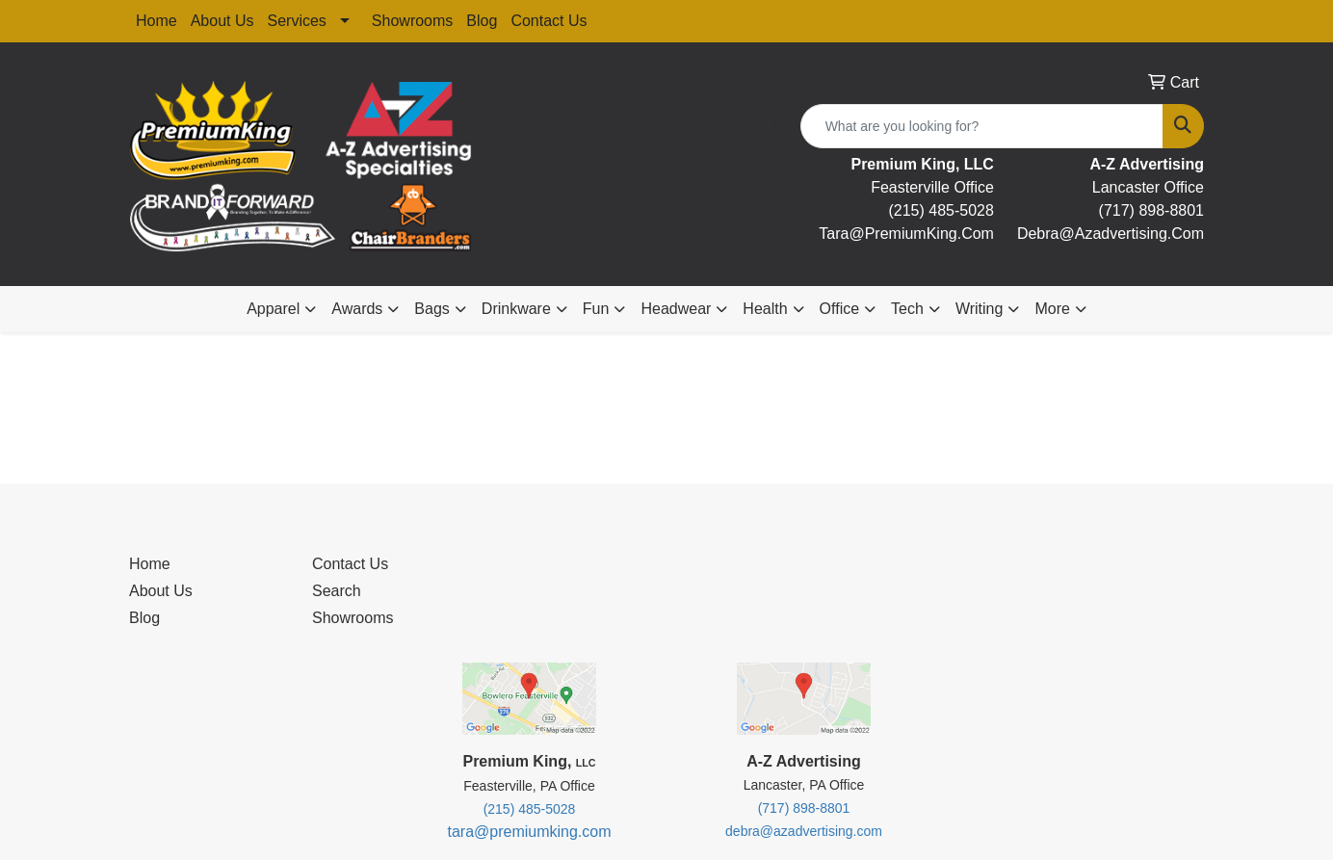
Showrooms (412, 21)
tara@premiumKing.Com (906, 233)
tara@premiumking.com (529, 831)
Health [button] (765, 308)
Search (336, 591)
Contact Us (548, 21)
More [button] (1051, 308)
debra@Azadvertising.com (1110, 233)
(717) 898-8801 (1151, 210)
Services (297, 21)
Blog (481, 21)
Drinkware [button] (516, 308)
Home (156, 21)
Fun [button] (596, 308)
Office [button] (840, 308)
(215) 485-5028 (940, 210)
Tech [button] (907, 308)
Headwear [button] (675, 308)
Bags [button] (431, 308)
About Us (222, 21)
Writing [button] (979, 308)
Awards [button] (356, 308)
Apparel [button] (273, 308)
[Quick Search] (981, 126)
